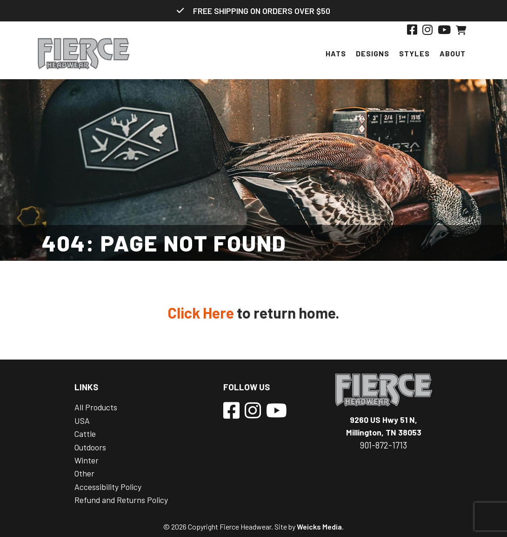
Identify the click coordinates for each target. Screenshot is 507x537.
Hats (336, 53)
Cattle (85, 433)
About (453, 53)
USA (82, 420)
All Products (95, 407)
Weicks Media (319, 526)
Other (84, 473)
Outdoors (90, 447)
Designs (372, 53)
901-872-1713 (383, 445)
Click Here (201, 312)
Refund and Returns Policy (121, 500)
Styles (414, 53)
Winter (86, 460)
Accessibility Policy (107, 487)
